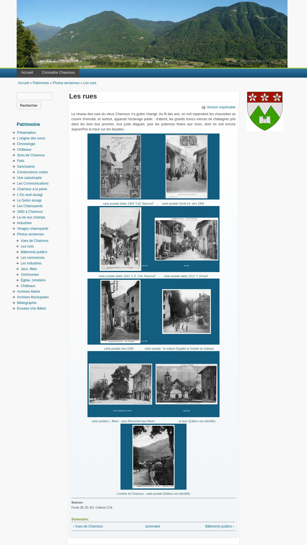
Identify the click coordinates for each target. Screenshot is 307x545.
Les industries (31, 263)
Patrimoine (41, 83)
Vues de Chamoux (34, 241)
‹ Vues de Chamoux (88, 526)
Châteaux (24, 150)
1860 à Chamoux (30, 212)
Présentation (26, 133)
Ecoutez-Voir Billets (31, 308)
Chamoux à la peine (32, 189)
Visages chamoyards (32, 229)
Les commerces (33, 258)
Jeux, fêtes (29, 269)
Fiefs (20, 161)
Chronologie (26, 144)
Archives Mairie (28, 292)
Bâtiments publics (34, 252)
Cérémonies (30, 275)
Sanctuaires (26, 166)
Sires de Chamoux (31, 155)
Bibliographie (26, 303)
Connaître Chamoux (58, 72)
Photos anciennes (66, 83)
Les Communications (33, 183)
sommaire (152, 526)
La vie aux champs (31, 217)
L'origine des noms (31, 138)
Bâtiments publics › (219, 526)
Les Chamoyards (30, 206)
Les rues (89, 83)
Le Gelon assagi (29, 200)
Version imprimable (218, 107)
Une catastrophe (29, 178)
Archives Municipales (33, 297)
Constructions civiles (32, 172)
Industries (24, 223)
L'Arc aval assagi (29, 195)
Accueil (27, 72)
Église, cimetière (33, 280)
